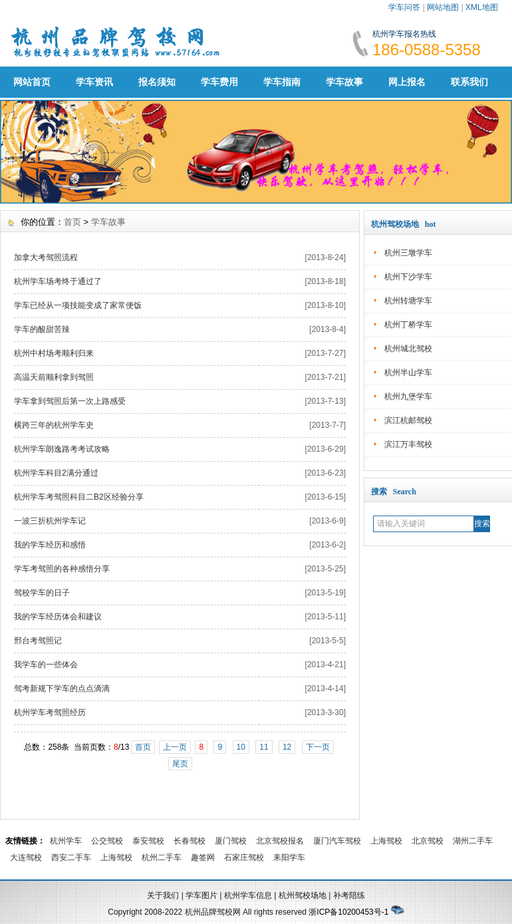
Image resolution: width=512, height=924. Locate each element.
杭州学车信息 (248, 895)
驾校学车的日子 (42, 592)
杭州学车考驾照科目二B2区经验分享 (79, 497)
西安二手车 (71, 857)
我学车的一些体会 (46, 664)
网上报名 (407, 82)
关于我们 (163, 895)
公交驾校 (107, 841)
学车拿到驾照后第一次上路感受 (70, 401)
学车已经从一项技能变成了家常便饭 (78, 305)
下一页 (318, 747)
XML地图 (481, 7)
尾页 (180, 763)
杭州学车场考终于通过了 (58, 281)
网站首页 (32, 82)
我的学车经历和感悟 (50, 544)
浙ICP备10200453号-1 (348, 912)
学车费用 (219, 82)
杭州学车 (66, 841)
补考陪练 (349, 895)
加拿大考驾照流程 (46, 257)
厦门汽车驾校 (337, 841)
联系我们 (469, 82)
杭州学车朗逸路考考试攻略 (62, 449)
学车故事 (344, 82)
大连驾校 (26, 857)
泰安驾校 (148, 841)
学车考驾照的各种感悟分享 (62, 568)
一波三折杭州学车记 (50, 521)
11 (263, 747)
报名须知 (157, 82)
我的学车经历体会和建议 (58, 616)
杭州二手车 (162, 857)
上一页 (175, 747)
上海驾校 (386, 841)
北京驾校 (428, 841)
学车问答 (404, 7)
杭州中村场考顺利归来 (54, 353)
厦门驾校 (231, 841)
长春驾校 (189, 841)
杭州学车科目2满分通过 (56, 473)
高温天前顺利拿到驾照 (54, 377)
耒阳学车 (289, 857)
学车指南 (282, 82)
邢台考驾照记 (38, 640)
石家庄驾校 (244, 857)
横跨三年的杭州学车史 (54, 425)
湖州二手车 (473, 841)
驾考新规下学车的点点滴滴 (62, 688)
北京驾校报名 (280, 841)
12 (287, 747)
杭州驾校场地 (302, 895)
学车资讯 (94, 82)
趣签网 (203, 857)
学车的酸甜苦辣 (42, 329)
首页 (72, 222)
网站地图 (443, 7)
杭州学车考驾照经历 (50, 712)
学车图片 (201, 895)
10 (241, 747)
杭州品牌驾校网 (213, 912)
